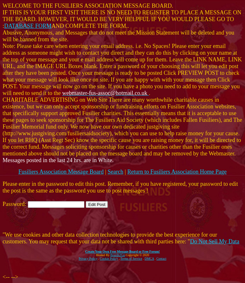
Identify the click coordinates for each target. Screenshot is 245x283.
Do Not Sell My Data (214, 241)
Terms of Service (131, 258)
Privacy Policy (88, 258)
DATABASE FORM (27, 26)
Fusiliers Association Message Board (60, 172)
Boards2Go (117, 255)
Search (115, 172)
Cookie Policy (109, 258)
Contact (161, 258)
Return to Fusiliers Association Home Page (176, 172)
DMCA (149, 258)
